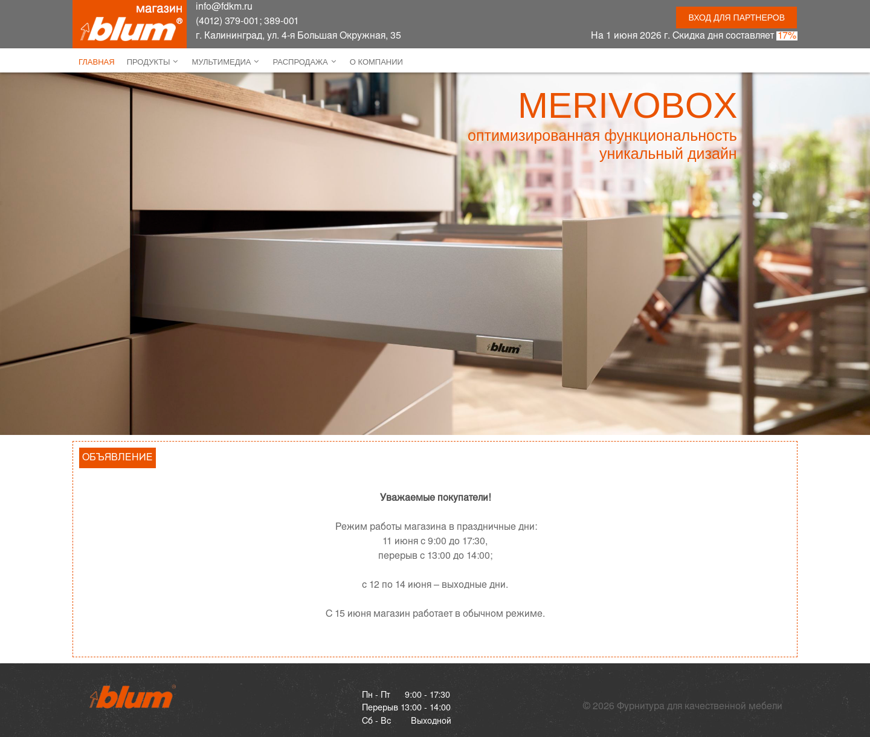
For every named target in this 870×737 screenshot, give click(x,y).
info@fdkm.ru (224, 6)
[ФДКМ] (129, 23)
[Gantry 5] (133, 696)
